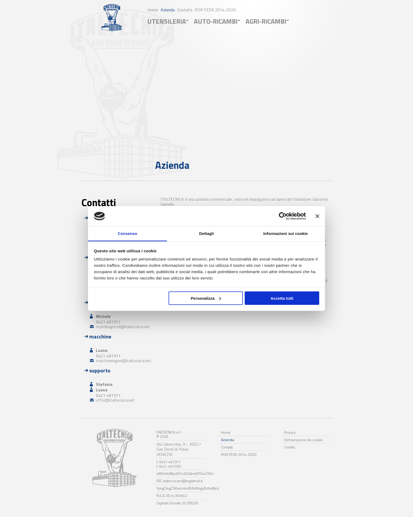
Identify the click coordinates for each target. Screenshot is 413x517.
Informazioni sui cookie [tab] (285, 233)
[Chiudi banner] (317, 216)
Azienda (168, 10)
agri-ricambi (265, 21)
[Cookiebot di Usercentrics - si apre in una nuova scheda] (283, 216)
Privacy (290, 432)
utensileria (166, 21)
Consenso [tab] (127, 233)
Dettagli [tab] (206, 233)
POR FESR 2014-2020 (215, 10)
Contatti (184, 10)
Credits (289, 447)
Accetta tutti (282, 298)
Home (152, 10)
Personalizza (206, 298)
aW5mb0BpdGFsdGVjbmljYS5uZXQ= (185, 473)
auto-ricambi (216, 21)
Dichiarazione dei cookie (303, 439)
